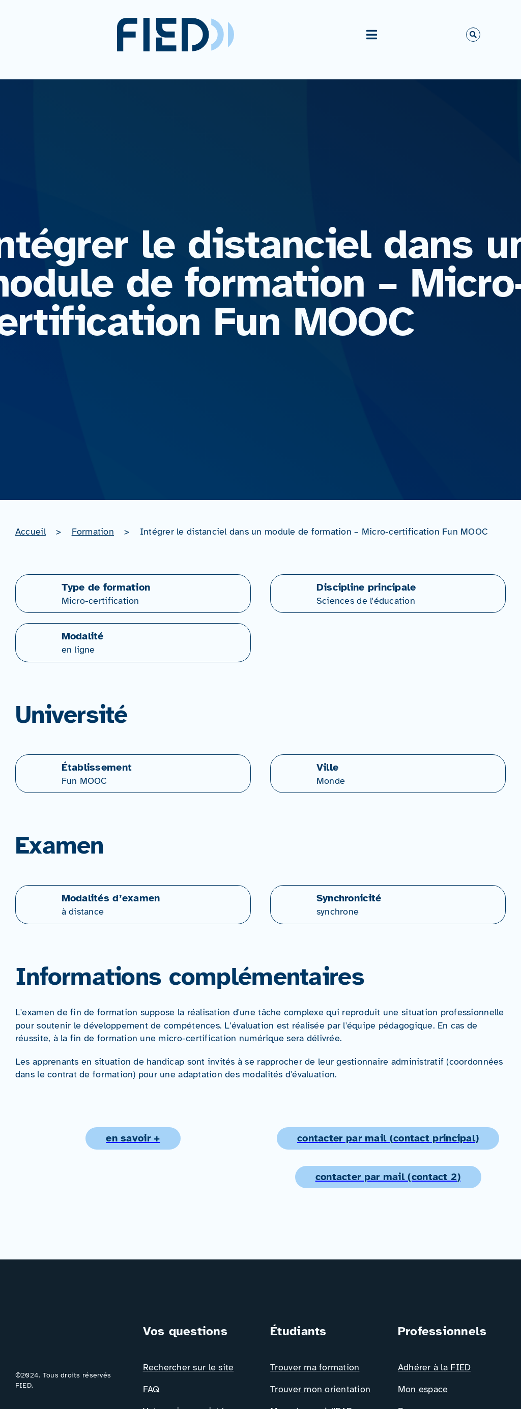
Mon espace (423, 1389)
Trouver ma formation (314, 1367)
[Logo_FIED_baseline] (69, 1326)
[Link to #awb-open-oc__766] (473, 34)
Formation (93, 531)
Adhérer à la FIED (434, 1367)
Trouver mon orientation (320, 1389)
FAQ (151, 1389)
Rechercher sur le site (188, 1367)
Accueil (30, 531)
